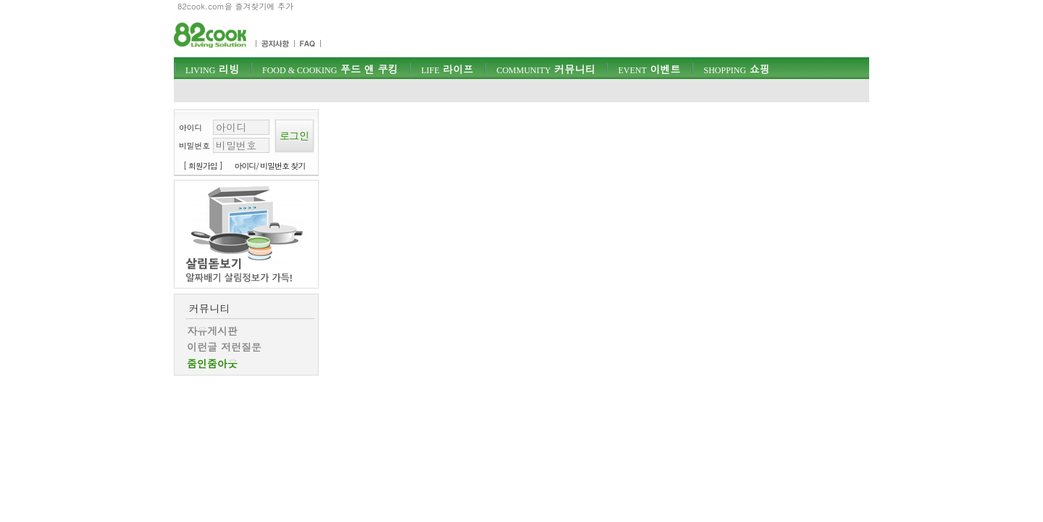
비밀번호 (194, 145)
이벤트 (649, 69)
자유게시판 (212, 330)
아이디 (190, 127)
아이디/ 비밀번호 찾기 (270, 165)
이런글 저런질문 (224, 346)
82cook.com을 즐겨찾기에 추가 (235, 6)
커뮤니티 (545, 69)
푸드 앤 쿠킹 (330, 69)
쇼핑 (736, 69)
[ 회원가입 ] (202, 165)
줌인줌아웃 (212, 363)
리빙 (212, 69)
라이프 (447, 69)
